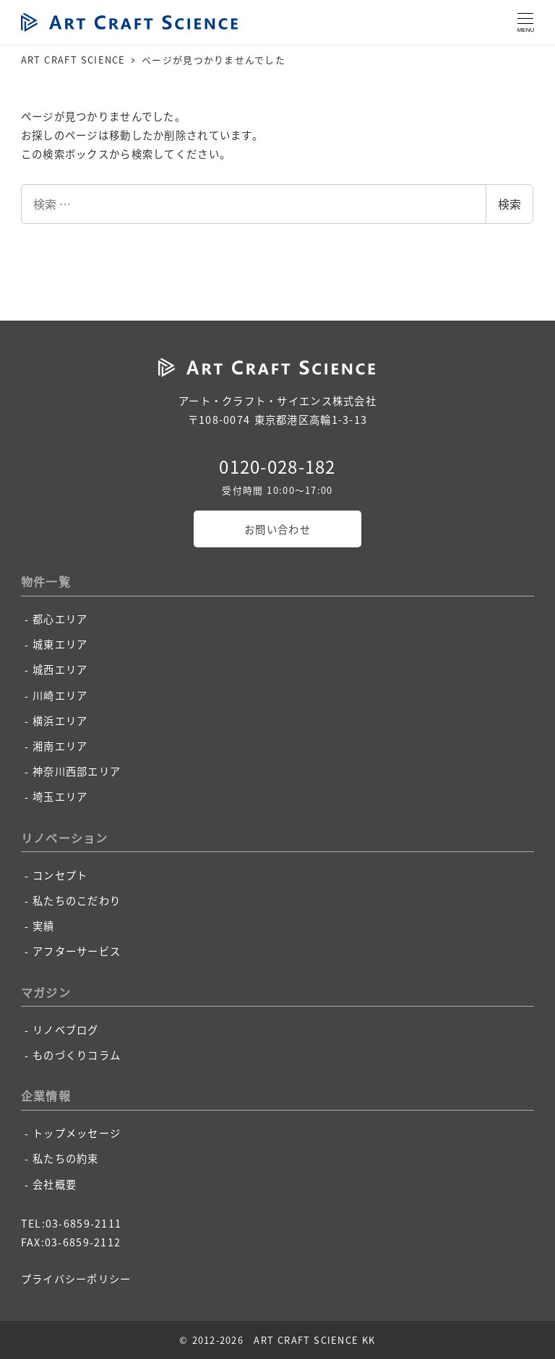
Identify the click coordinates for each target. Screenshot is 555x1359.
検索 (509, 203)
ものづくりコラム (77, 1055)
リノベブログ (66, 1029)
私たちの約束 (66, 1158)
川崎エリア (60, 695)
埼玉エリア (60, 796)
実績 (44, 926)
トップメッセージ (77, 1133)
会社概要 (55, 1184)
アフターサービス (77, 951)
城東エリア (60, 644)
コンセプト (60, 875)
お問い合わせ (277, 529)
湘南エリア (60, 746)
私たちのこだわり (77, 900)
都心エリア (60, 619)
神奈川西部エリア (77, 771)
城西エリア (60, 669)
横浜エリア (60, 720)
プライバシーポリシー (76, 1279)
